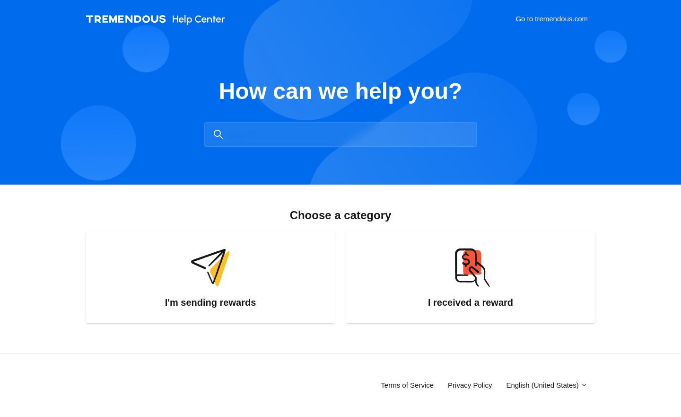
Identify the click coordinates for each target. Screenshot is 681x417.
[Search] (340, 134)
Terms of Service (407, 385)
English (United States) (547, 385)
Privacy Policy (470, 385)
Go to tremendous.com (551, 19)
